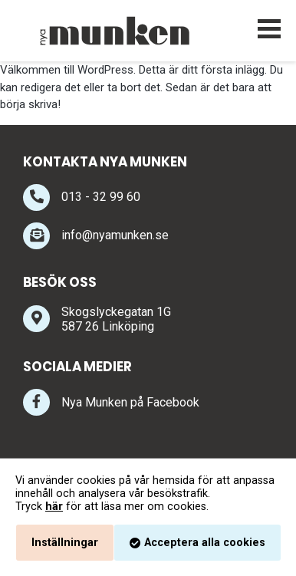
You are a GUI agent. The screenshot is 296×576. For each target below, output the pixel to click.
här (54, 506)
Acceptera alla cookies (204, 542)
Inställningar (64, 542)
